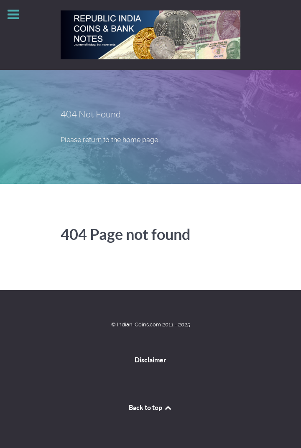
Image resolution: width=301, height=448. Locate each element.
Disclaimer (150, 360)
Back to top (150, 407)
